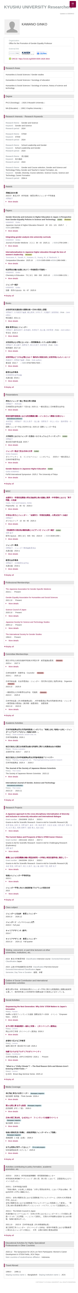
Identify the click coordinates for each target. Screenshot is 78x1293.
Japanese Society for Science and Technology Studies (28, 622)
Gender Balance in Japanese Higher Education (26, 469)
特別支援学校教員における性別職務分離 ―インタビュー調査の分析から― (35, 416)
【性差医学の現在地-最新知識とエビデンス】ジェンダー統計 (30, 530)
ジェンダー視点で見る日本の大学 (19, 451)
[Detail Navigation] (73, 4)
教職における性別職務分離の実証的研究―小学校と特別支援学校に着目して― (37, 858)
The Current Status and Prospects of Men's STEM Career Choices (34, 837)
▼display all (9, 296)
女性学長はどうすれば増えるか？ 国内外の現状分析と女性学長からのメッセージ (38, 357)
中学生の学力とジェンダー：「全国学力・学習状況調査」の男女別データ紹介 (37, 515)
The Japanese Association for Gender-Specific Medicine (28, 589)
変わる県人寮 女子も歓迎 (16, 1105)
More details (12, 202)
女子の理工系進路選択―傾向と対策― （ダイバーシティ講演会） (32, 1026)
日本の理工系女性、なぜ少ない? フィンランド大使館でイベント (32, 1118)
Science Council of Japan (16, 610)
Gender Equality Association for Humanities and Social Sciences (32, 597)
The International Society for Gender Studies (24, 634)
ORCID (29, 59)
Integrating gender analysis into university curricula (28, 237)
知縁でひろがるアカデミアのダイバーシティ (23, 1052)
